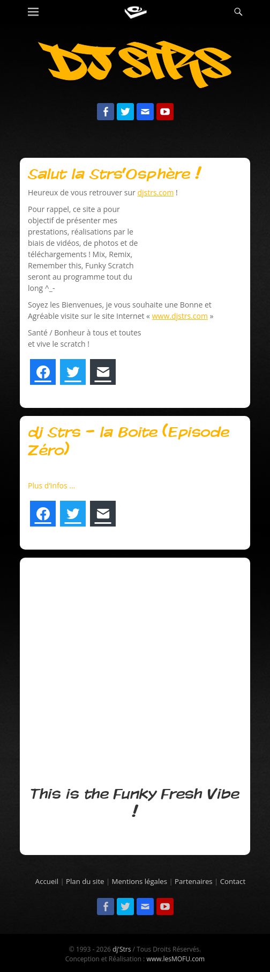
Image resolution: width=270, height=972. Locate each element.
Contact (232, 881)
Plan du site (85, 881)
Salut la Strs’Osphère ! (114, 174)
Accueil (46, 881)
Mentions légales (139, 881)
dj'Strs (121, 949)
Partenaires (194, 881)
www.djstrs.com (180, 316)
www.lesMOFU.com (175, 958)
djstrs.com (155, 192)
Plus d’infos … (51, 485)
